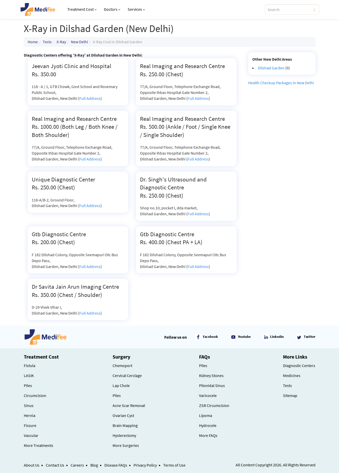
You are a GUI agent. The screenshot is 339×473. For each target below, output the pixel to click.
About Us (31, 465)
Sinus (29, 405)
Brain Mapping (125, 425)
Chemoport (122, 365)
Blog (94, 465)
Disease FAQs (115, 465)
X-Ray (61, 41)
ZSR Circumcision (214, 405)
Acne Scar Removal (129, 405)
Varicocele (208, 395)
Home (33, 41)
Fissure (30, 425)
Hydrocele (207, 425)
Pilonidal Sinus (212, 385)
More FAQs (208, 435)
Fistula (29, 365)
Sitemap (290, 395)
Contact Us (55, 465)
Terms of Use (174, 465)
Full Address (90, 98)
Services (136, 9)
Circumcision (35, 395)
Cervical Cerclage (127, 375)
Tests (47, 41)
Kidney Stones (211, 375)
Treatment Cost (81, 9)
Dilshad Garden (271, 67)
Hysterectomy (124, 435)
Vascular (31, 435)
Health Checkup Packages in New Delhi (281, 82)
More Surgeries (126, 445)
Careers (77, 465)
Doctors (112, 9)
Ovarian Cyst (123, 415)
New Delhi (79, 41)
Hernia (29, 415)
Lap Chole (121, 385)
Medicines (291, 375)
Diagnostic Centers (299, 365)
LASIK (29, 375)
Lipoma (205, 415)
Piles (28, 385)
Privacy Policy (145, 465)
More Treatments (38, 445)
